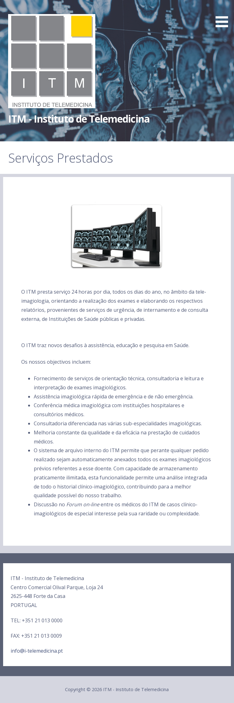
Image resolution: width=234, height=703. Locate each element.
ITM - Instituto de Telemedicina (78, 118)
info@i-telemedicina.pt (37, 650)
